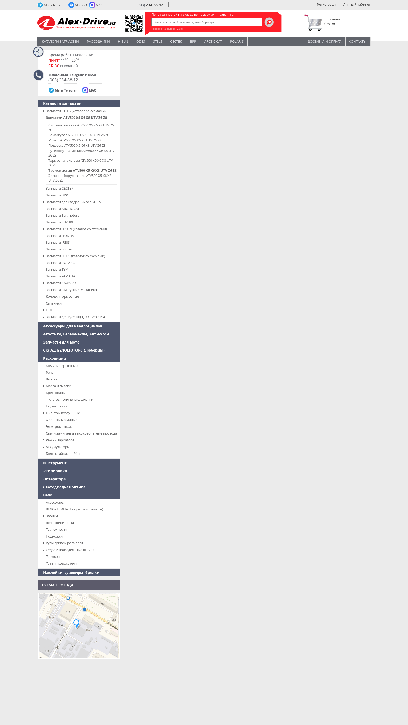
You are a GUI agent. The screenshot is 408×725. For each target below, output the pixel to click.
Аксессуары (55, 502)
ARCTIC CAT (213, 41)
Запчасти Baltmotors (62, 215)
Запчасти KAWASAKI (62, 283)
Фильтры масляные (61, 419)
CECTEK (176, 41)
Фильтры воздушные (63, 413)
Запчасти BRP (57, 195)
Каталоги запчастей (60, 41)
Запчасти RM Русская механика (71, 289)
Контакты (357, 41)
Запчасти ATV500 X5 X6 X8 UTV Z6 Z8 (76, 117)
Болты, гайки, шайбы (63, 453)
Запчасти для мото (61, 342)
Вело (47, 495)
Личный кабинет (357, 4)
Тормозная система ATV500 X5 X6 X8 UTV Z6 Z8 (80, 162)
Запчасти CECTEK (59, 188)
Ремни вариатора (60, 440)
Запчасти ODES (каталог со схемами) (75, 256)
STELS (157, 41)
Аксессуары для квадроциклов (73, 325)
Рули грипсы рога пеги (64, 543)
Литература (54, 478)
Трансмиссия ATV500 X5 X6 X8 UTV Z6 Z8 (82, 170)
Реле (49, 372)
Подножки (54, 536)
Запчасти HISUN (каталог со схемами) (76, 228)
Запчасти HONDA (60, 235)
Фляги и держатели (61, 563)
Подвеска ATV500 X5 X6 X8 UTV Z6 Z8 (76, 145)
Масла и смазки (58, 386)
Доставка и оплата (324, 41)
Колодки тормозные (62, 296)
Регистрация (327, 4)
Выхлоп (52, 379)
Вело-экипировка (60, 522)
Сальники (54, 303)
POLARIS (237, 41)
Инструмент (55, 462)
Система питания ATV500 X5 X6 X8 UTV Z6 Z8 (81, 127)
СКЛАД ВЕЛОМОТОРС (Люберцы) (74, 350)
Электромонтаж (59, 426)
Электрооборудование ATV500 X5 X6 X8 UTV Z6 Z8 (79, 178)
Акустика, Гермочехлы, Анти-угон (76, 334)
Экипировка (55, 470)
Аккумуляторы (58, 446)
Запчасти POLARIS (60, 262)
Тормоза (53, 556)
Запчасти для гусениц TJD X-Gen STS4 (75, 316)
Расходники (98, 41)
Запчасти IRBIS (58, 242)
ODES (50, 310)
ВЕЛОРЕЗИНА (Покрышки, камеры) (74, 509)
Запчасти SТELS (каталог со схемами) (76, 110)
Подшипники (56, 406)
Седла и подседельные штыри (70, 549)
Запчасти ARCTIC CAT (62, 208)
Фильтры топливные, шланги (69, 399)
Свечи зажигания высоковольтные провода (81, 433)
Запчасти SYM (57, 269)
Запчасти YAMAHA (60, 276)
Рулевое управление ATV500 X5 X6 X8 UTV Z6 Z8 (81, 153)
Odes (140, 41)
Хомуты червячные (62, 365)
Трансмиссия (56, 529)
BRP (193, 41)
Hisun (123, 41)
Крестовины (56, 392)
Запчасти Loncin (59, 249)
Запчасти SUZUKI (59, 222)
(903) (150, 4)
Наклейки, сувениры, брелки (71, 572)
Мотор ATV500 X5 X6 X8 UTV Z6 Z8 (74, 140)
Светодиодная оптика (64, 486)
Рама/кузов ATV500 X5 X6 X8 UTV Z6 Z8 (78, 135)
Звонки (52, 516)
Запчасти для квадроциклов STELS (73, 201)
